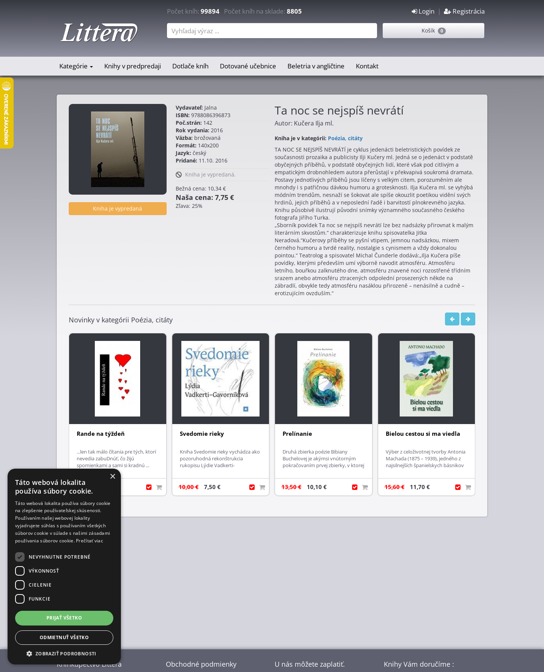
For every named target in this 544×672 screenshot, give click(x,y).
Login (423, 11)
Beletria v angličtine (316, 66)
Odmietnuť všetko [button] (64, 637)
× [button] (112, 477)
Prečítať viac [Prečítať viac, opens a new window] (89, 540)
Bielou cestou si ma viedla (423, 434)
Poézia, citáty (345, 138)
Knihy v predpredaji (132, 66)
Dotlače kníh (190, 66)
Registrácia (464, 11)
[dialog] (64, 566)
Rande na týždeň (101, 434)
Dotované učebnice (248, 66)
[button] (64, 653)
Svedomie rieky (202, 434)
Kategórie (76, 66)
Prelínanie (297, 434)
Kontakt (367, 66)
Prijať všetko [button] (64, 618)
